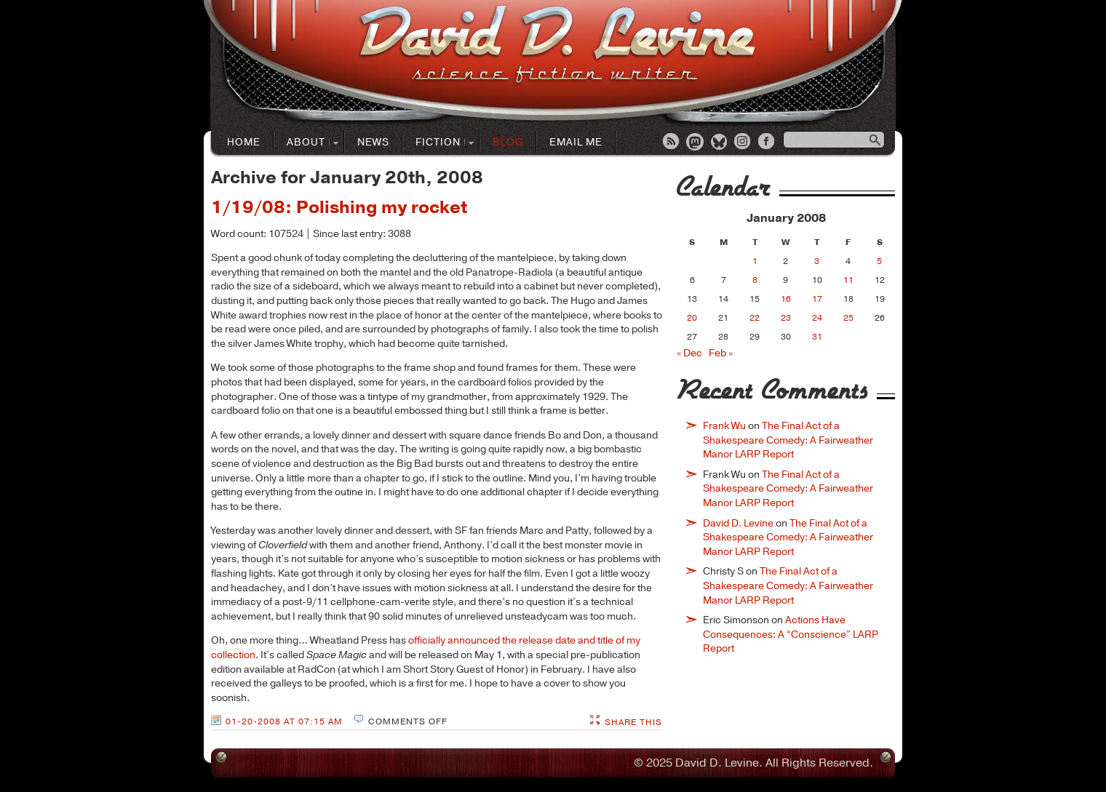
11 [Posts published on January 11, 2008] (848, 280)
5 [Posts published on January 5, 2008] (879, 261)
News (373, 142)
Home (243, 142)
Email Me (575, 142)
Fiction (438, 143)
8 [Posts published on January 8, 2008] (754, 280)
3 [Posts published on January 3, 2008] (816, 261)
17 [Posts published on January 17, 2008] (817, 299)
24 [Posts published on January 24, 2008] (817, 318)
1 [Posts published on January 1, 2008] (754, 261)
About (306, 143)
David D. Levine (738, 523)
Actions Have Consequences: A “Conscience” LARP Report (790, 634)
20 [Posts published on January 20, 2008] (692, 318)
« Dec (689, 353)
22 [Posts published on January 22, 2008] (754, 318)
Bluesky (719, 142)
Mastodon (695, 142)
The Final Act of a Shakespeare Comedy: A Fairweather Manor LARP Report (788, 440)
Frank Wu (724, 426)
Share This (633, 722)
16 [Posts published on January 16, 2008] (786, 299)
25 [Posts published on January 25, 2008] (848, 318)
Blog (508, 142)
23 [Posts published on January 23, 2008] (786, 318)
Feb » (721, 353)
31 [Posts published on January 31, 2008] (817, 337)
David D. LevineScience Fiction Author (557, 45)
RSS (671, 142)
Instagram (743, 142)
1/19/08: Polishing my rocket (339, 207)
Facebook (767, 142)
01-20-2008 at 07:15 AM (284, 721)
